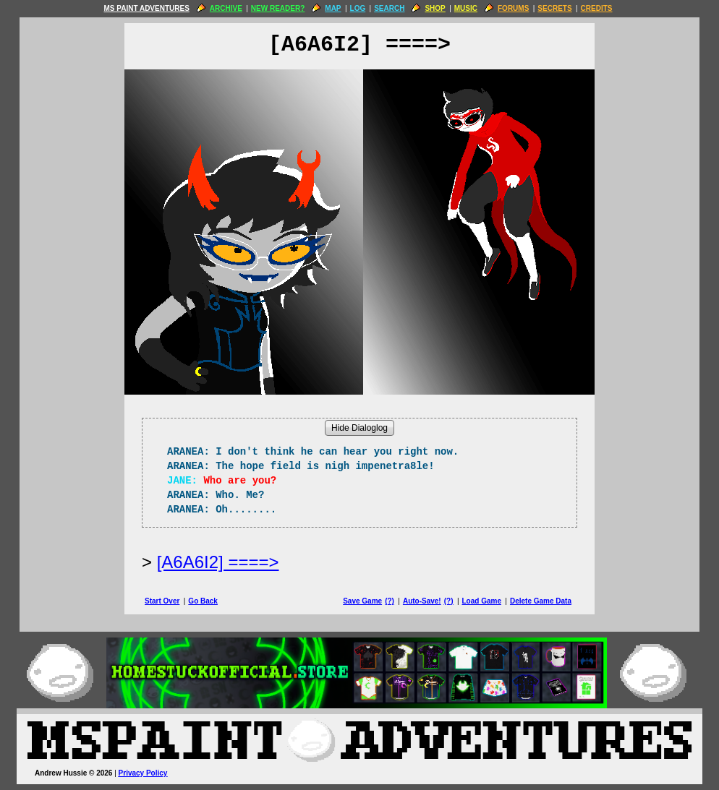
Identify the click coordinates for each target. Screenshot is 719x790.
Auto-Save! (422, 601)
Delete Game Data (540, 601)
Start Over (162, 601)
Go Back (203, 601)
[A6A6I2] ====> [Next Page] (218, 562)
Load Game (481, 601)
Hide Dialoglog (359, 428)
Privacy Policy (143, 773)
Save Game (362, 601)
